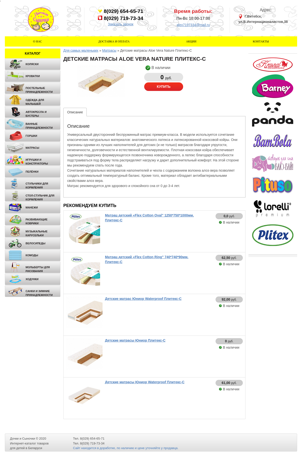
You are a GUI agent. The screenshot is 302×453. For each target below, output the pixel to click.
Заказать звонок (120, 24)
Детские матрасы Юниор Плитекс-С (135, 340)
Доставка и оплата (114, 41)
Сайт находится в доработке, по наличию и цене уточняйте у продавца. (126, 448)
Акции (191, 41)
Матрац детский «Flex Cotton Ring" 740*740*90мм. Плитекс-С (146, 259)
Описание (75, 112)
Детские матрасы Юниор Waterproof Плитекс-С (144, 382)
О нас (37, 41)
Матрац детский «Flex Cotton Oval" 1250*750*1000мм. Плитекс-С (149, 217)
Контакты (261, 41)
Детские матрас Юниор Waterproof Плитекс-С (143, 299)
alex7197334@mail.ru (193, 25)
